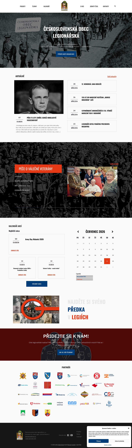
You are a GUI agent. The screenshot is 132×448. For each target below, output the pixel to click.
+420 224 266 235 (30, 438)
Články (34, 6)
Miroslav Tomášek (71, 445)
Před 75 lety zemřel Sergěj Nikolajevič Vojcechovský (41, 118)
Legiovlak (18, 176)
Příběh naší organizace (66, 54)
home (64, 6)
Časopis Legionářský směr (24, 181)
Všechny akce (36, 284)
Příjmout (98, 441)
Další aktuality (112, 76)
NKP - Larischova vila (22, 185)
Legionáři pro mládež (22, 190)
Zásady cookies (107, 444)
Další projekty (114, 163)
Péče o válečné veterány (36, 168)
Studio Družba (61, 445)
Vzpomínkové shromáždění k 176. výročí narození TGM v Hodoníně (97, 111)
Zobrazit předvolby (119, 441)
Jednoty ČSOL (94, 6)
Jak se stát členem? (66, 352)
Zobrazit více (15, 250)
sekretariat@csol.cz (30, 436)
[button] (128, 428)
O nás (82, 6)
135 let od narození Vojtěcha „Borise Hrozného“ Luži (96, 98)
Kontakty (106, 6)
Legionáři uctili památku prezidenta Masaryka (96, 125)
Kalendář (46, 6)
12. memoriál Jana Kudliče (91, 84)
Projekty (22, 6)
